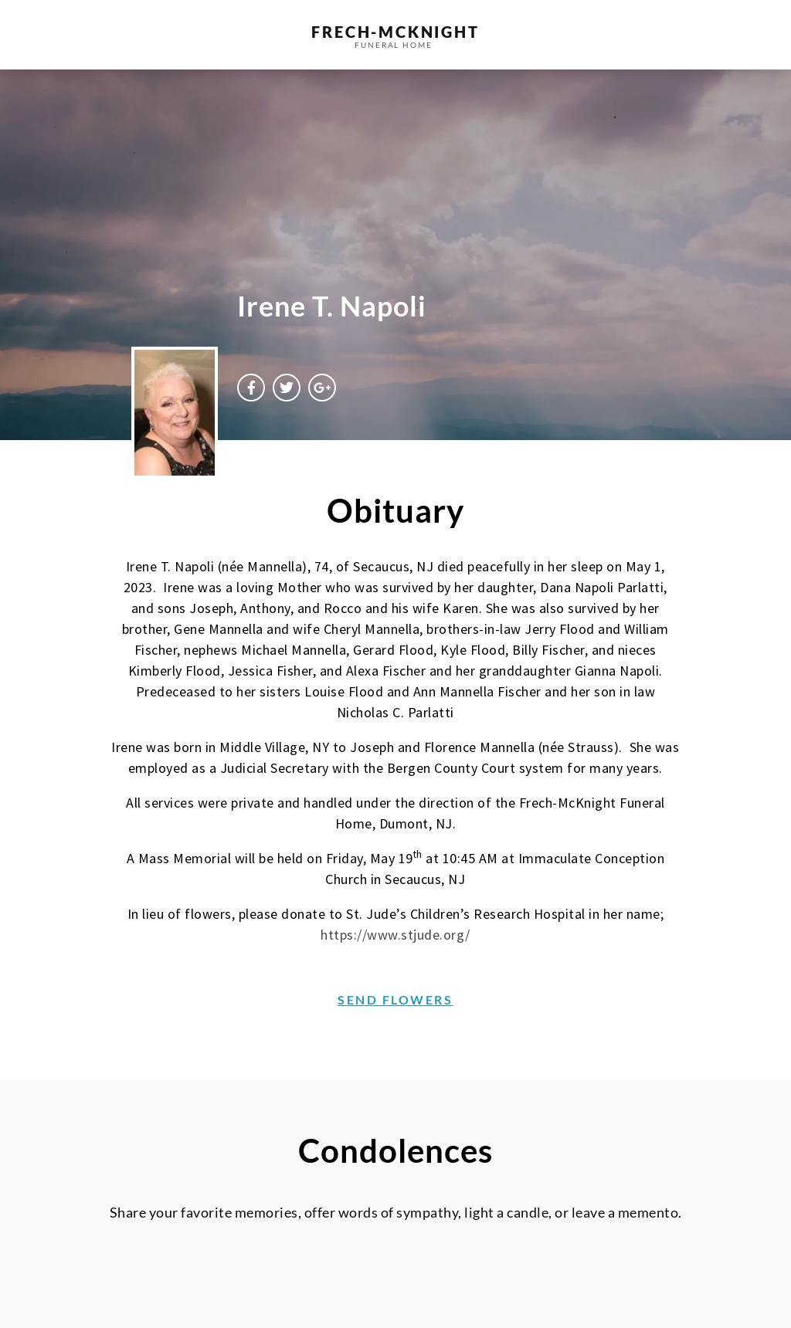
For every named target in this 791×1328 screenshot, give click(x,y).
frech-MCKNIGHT (395, 31)
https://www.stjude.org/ (395, 934)
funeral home (394, 44)
